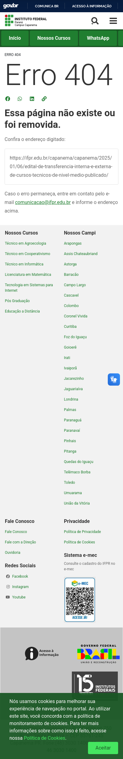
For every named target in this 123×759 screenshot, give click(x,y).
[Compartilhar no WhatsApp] (20, 98)
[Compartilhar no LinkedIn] (32, 98)
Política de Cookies (79, 542)
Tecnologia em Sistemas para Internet (29, 288)
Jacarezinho (74, 378)
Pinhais (70, 441)
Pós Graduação (17, 301)
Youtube (19, 597)
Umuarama (73, 493)
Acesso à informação (91, 6)
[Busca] (95, 20)
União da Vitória (77, 503)
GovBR (10, 6)
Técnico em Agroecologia (25, 243)
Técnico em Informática (24, 264)
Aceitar (103, 748)
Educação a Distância (22, 311)
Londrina (71, 399)
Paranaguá (72, 420)
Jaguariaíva (73, 389)
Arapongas (73, 243)
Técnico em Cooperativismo (27, 254)
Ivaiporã (70, 368)
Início (15, 38)
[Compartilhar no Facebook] (8, 98)
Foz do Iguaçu (75, 337)
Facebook (20, 576)
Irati (67, 358)
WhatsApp (98, 38)
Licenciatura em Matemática (28, 274)
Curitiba (70, 326)
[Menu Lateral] (113, 21)
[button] (44, 98)
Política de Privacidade (82, 532)
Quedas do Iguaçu (78, 462)
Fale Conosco (16, 532)
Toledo (69, 482)
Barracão (71, 274)
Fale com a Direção (20, 542)
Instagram (20, 587)
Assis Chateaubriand (80, 254)
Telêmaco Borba (77, 472)
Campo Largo (75, 285)
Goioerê (70, 347)
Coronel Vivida (75, 316)
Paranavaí (72, 430)
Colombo (71, 306)
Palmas (70, 410)
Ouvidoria (12, 552)
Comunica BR (46, 6)
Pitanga (70, 451)
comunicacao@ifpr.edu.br (43, 202)
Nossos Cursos (54, 38)
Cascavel (71, 295)
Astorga (70, 264)
